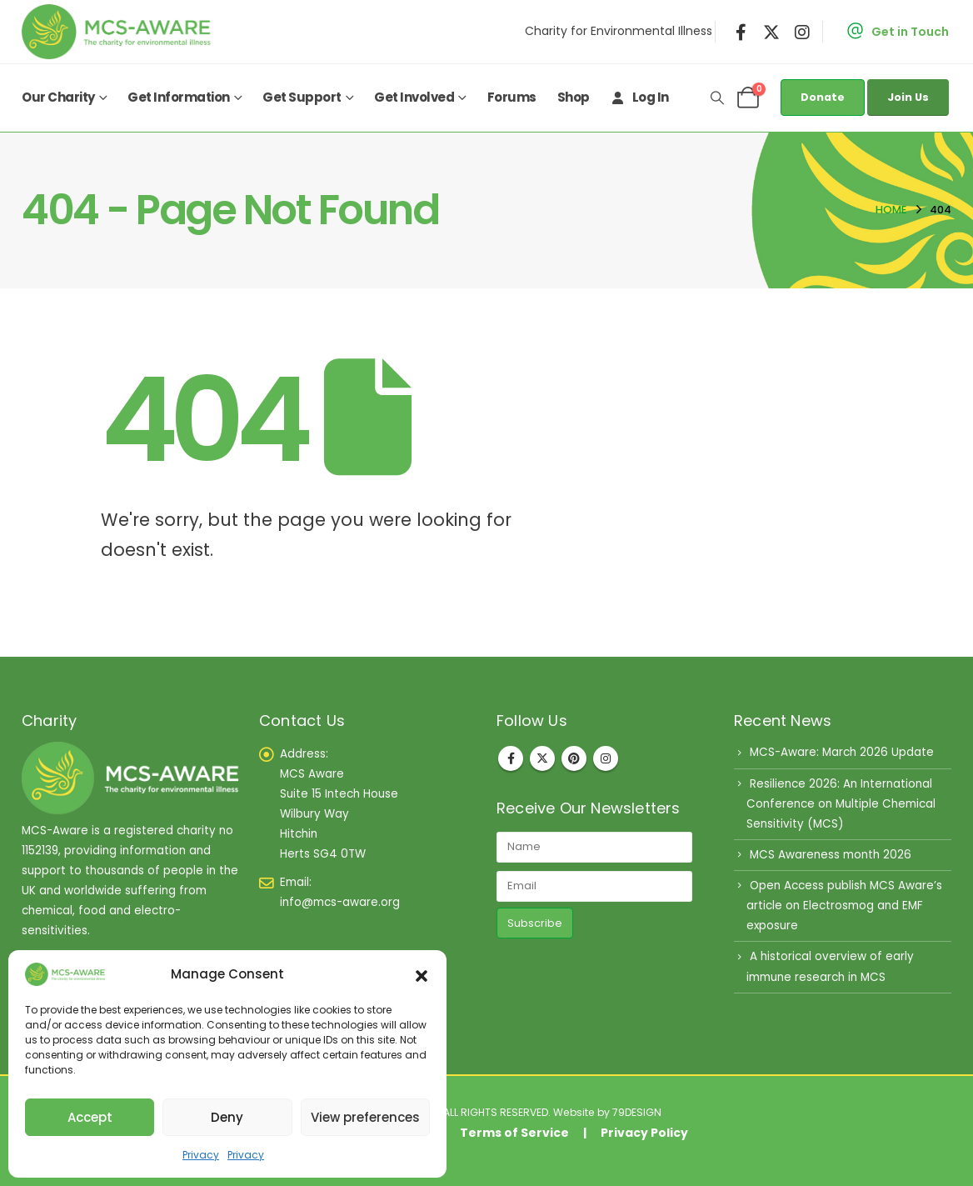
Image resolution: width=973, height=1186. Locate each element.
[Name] (594, 847)
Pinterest (573, 758)
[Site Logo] (120, 31)
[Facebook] (741, 31)
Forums (511, 97)
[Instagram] (802, 31)
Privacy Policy (644, 1132)
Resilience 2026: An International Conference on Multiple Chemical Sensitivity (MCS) (841, 804)
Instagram (605, 758)
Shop (573, 97)
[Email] (594, 886)
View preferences (365, 1117)
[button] (421, 974)
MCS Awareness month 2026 (830, 855)
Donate (823, 97)
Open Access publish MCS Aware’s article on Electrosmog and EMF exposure (844, 905)
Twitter (542, 758)
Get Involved (414, 97)
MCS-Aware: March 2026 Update (842, 752)
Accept (89, 1117)
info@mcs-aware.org (340, 902)
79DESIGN (636, 1112)
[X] (771, 31)
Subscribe (534, 923)
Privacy (200, 1155)
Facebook (510, 758)
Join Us (908, 97)
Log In (640, 97)
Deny (227, 1117)
